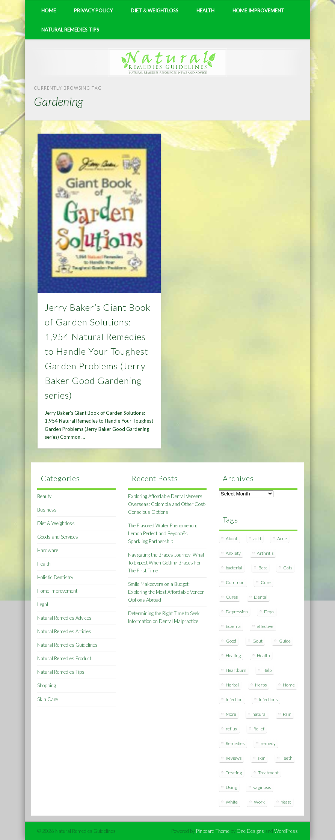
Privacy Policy (93, 11)
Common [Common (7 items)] (235, 582)
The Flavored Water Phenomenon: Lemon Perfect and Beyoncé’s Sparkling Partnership (162, 533)
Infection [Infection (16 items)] (234, 699)
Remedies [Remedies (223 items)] (235, 743)
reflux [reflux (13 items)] (231, 729)
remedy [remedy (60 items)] (268, 743)
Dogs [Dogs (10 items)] (269, 611)
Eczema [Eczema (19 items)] (233, 626)
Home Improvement (258, 11)
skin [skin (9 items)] (262, 758)
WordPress (286, 831)
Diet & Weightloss (154, 11)
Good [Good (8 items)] (231, 641)
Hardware (47, 550)
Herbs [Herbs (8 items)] (261, 685)
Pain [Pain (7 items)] (287, 714)
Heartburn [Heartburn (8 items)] (236, 670)
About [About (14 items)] (231, 538)
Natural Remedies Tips (70, 30)
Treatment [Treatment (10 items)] (268, 772)
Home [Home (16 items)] (289, 685)
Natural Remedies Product (64, 658)
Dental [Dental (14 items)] (260, 597)
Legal (42, 604)
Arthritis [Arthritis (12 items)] (265, 553)
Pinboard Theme (212, 831)
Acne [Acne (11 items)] (282, 538)
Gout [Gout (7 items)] (257, 641)
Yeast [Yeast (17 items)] (286, 802)
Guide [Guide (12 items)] (285, 641)
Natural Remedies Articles (64, 631)
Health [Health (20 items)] (263, 655)
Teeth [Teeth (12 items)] (287, 758)
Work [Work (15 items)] (259, 802)
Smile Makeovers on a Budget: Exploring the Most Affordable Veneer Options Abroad (166, 592)
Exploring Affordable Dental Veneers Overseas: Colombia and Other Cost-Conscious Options (167, 504)
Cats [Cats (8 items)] (287, 568)
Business (47, 510)
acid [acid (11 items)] (257, 538)
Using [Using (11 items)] (231, 787)
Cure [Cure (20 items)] (266, 582)
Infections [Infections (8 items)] (268, 699)
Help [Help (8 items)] (267, 670)
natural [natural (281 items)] (259, 714)
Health (205, 11)
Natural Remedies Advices (64, 618)
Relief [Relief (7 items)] (259, 729)
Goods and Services (57, 537)
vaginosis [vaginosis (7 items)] (262, 787)
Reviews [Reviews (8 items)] (233, 758)
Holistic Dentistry (55, 577)
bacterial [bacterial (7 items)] (234, 568)
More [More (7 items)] (231, 714)
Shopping (46, 685)
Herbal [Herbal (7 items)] (232, 685)
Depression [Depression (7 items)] (237, 611)
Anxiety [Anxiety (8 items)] (233, 553)
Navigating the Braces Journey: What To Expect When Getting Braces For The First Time (166, 563)
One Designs (250, 831)
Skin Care (47, 699)
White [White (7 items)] (232, 802)
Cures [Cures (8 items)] (232, 597)
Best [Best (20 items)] (262, 568)
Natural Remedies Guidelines (67, 645)
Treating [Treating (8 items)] (234, 772)
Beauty (44, 496)
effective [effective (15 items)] (265, 626)
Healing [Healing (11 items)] (233, 655)
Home (48, 11)
